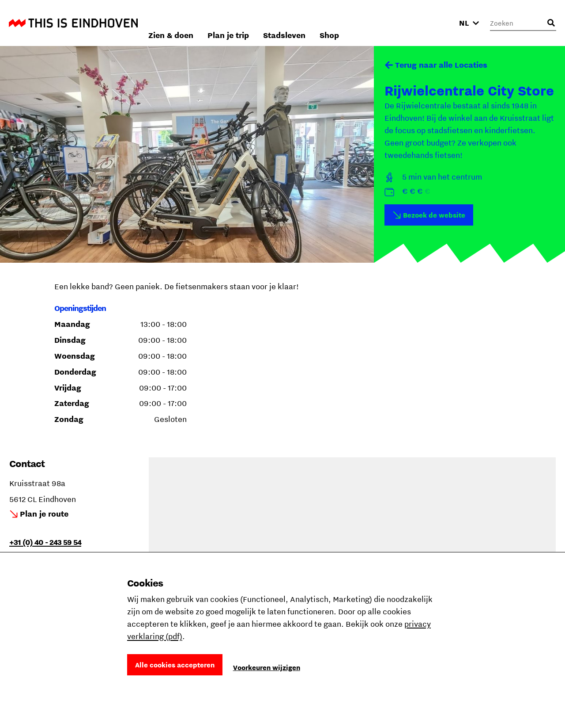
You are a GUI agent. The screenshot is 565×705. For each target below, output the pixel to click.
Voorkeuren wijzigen (266, 667)
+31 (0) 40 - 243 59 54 (45, 542)
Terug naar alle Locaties (441, 64)
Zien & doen (273, 23)
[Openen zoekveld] (550, 23)
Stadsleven (386, 23)
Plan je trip (330, 23)
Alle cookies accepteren (175, 664)
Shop (431, 23)
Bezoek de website (434, 215)
